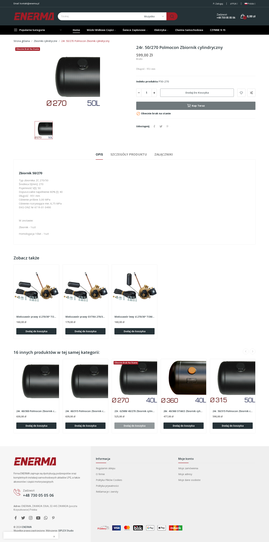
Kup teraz (196, 106)
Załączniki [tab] (163, 154)
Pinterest (167, 126)
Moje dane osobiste (189, 480)
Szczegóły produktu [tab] (128, 154)
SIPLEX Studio (66, 530)
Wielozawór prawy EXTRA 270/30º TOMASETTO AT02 (85, 316)
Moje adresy (185, 474)
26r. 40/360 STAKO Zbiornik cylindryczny (183, 411)
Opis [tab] (99, 154)
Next (252, 351)
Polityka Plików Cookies (109, 480)
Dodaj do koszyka (197, 92)
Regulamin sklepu (105, 468)
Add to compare (251, 92)
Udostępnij (154, 126)
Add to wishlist (241, 92)
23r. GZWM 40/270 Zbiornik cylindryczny (134, 411)
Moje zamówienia (188, 468)
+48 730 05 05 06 (226, 17)
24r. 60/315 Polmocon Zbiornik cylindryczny (85, 411)
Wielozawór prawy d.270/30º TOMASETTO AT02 (36, 316)
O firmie (100, 474)
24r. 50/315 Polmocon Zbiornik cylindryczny (233, 411)
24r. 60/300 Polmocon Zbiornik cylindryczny (36, 411)
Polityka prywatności (107, 485)
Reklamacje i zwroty (107, 491)
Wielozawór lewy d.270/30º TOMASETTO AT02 (134, 316)
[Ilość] (146, 93)
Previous (246, 351)
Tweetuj (161, 126)
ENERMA (27, 527)
